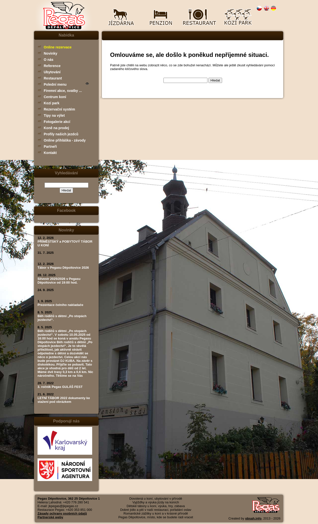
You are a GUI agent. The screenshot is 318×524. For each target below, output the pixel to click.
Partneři (50, 147)
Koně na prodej (56, 128)
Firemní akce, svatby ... (63, 91)
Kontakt (50, 153)
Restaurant (53, 78)
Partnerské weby (50, 517)
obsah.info (253, 518)
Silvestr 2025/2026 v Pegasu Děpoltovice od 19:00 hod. (59, 280)
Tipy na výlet (54, 115)
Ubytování (52, 72)
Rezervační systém (59, 109)
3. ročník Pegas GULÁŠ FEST (60, 387)
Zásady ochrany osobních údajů (62, 513)
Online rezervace (58, 47)
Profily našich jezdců (61, 134)
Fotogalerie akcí (57, 122)
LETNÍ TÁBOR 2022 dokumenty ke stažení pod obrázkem (64, 400)
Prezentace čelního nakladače (60, 305)
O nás (48, 60)
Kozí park (51, 103)
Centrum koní (55, 97)
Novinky (50, 53)
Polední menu (55, 84)
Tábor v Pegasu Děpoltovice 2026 (63, 267)
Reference (52, 66)
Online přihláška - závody (65, 140)
